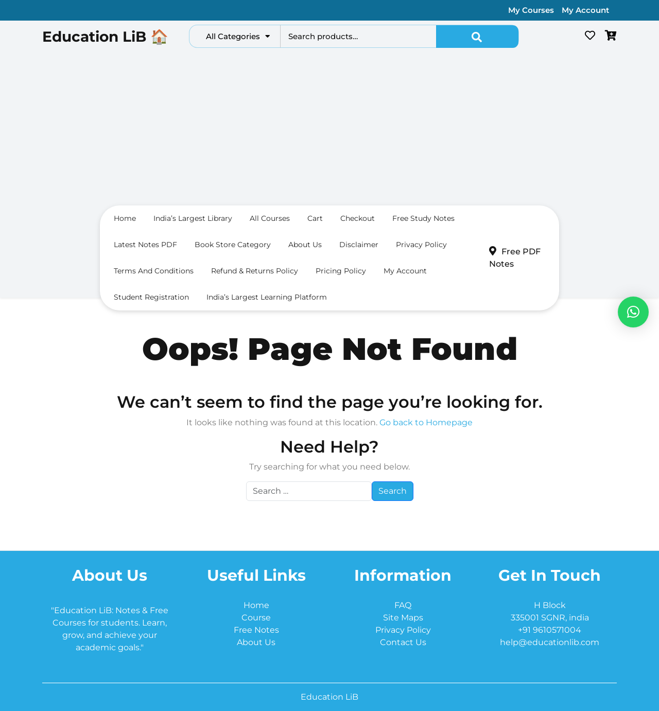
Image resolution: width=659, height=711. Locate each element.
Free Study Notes (423, 218)
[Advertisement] (329, 129)
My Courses (531, 10)
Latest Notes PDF (145, 244)
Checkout (357, 218)
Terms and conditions (154, 270)
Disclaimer (358, 244)
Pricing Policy (341, 270)
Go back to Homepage (426, 422)
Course (256, 617)
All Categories (238, 36)
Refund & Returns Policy (254, 270)
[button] (633, 312)
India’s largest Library (192, 218)
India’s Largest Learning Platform (266, 297)
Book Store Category (233, 244)
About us (305, 244)
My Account (585, 10)
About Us (256, 642)
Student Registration (151, 297)
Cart (315, 218)
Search (477, 36)
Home (125, 218)
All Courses (270, 218)
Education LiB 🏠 (105, 36)
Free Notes (256, 630)
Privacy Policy (421, 244)
